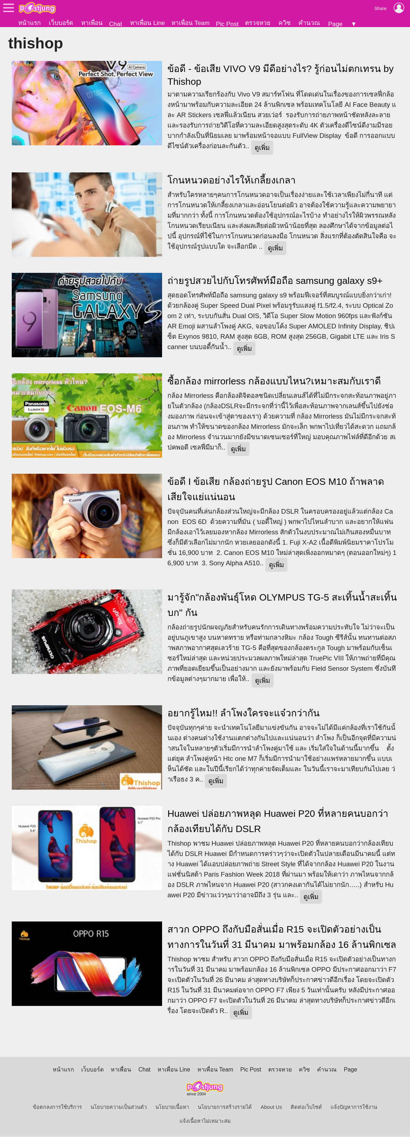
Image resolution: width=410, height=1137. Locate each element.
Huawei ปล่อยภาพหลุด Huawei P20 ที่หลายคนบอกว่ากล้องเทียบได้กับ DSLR (277, 822)
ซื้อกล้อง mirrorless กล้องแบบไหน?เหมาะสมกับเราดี (274, 381)
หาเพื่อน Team (190, 22)
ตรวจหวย (257, 22)
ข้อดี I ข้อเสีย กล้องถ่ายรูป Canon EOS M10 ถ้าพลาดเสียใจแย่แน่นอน (275, 490)
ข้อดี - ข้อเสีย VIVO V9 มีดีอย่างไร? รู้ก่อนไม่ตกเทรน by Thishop (280, 75)
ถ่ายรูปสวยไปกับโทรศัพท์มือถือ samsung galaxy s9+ (275, 281)
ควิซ (285, 22)
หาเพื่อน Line (147, 22)
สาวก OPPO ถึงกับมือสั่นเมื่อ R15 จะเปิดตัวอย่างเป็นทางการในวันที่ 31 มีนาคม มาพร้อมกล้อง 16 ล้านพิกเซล (281, 937)
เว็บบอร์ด (61, 22)
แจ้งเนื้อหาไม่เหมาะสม (205, 1121)
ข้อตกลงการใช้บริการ (57, 1107)
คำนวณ (309, 22)
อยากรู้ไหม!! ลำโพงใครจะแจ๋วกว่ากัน (243, 713)
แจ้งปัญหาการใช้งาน (354, 1107)
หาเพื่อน (92, 22)
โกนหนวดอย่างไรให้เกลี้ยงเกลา (231, 180)
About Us (271, 1107)
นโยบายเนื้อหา (172, 1107)
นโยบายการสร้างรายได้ (225, 1107)
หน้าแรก (29, 22)
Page (335, 23)
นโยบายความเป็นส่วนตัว (118, 1107)
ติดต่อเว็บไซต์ (306, 1107)
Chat (115, 23)
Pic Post (227, 23)
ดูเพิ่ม (262, 148)
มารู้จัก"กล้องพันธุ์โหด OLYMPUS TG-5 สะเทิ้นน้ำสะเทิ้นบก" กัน (282, 605)
